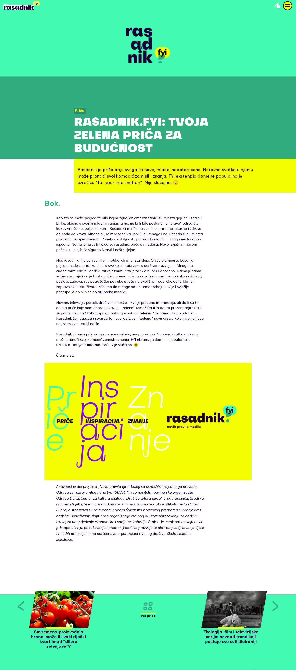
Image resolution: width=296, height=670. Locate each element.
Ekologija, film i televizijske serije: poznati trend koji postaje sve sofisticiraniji (230, 637)
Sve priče (148, 616)
